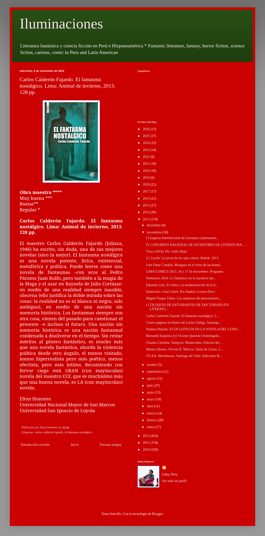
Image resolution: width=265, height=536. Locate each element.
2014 (147, 212)
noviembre (154, 232)
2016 (147, 198)
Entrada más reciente (35, 445)
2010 (147, 449)
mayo (151, 399)
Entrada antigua (110, 445)
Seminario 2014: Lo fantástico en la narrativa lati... (181, 278)
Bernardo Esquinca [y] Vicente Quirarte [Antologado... (184, 336)
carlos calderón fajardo (49, 432)
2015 (147, 205)
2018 (147, 184)
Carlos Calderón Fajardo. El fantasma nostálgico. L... (182, 316)
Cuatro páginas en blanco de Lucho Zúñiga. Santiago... (184, 322)
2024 (147, 143)
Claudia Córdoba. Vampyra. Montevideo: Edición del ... (184, 343)
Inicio (75, 445)
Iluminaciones (61, 23)
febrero (152, 420)
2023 (147, 150)
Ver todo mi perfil (174, 481)
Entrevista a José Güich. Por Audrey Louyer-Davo (180, 292)
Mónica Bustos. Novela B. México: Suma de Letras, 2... (184, 349)
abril (150, 406)
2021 (147, 164)
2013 (147, 219)
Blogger (157, 514)
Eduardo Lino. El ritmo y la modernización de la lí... (182, 285)
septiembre (155, 371)
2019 (147, 177)
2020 (147, 171)
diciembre (154, 225)
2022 (147, 157)
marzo (151, 413)
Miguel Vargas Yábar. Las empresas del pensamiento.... (184, 298)
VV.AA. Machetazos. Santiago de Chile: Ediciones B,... (184, 356)
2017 (147, 191)
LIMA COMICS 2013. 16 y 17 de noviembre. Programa (184, 271)
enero (151, 427)
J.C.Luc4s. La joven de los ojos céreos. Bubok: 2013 (182, 258)
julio (150, 385)
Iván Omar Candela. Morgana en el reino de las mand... (184, 265)
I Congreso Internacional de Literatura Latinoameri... (182, 238)
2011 (146, 443)
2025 (147, 136)
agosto (152, 378)
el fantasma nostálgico (78, 432)
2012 (147, 436)
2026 (147, 129)
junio (151, 392)
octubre (152, 365)
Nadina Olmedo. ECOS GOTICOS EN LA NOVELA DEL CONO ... (193, 329)
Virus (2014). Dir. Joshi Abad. (166, 251)
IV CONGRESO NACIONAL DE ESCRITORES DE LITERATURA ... (195, 245)
